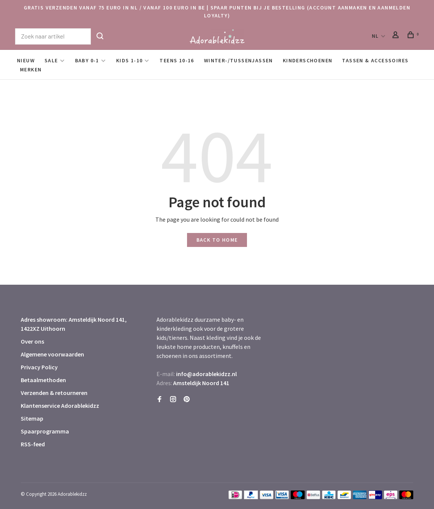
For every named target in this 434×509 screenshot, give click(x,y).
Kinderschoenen (308, 60)
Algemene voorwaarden (52, 354)
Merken (30, 69)
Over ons (32, 341)
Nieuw (26, 60)
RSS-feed (33, 444)
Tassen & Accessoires (375, 60)
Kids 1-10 (129, 60)
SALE (51, 60)
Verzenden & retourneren (54, 392)
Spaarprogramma (45, 431)
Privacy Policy (39, 367)
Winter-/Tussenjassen (238, 60)
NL (375, 35)
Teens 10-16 (176, 60)
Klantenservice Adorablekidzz (60, 405)
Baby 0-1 (87, 60)
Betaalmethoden (43, 380)
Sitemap (32, 418)
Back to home (217, 239)
